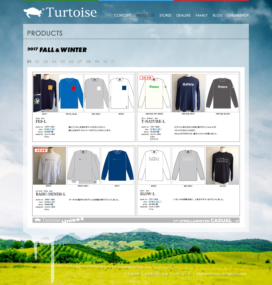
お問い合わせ (182, 273)
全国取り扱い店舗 (156, 273)
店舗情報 (133, 273)
